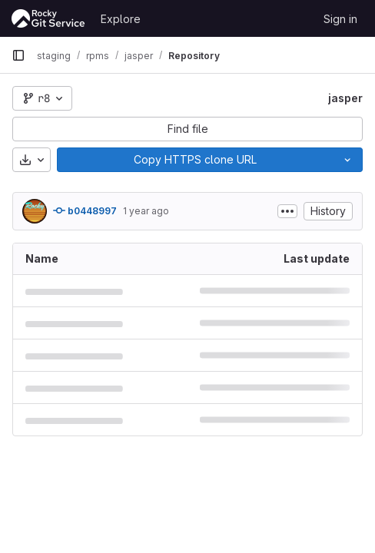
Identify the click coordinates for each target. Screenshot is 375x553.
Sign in (340, 18)
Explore (121, 18)
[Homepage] (48, 18)
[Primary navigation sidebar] (18, 55)
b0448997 (85, 210)
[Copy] (195, 159)
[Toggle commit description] (287, 211)
